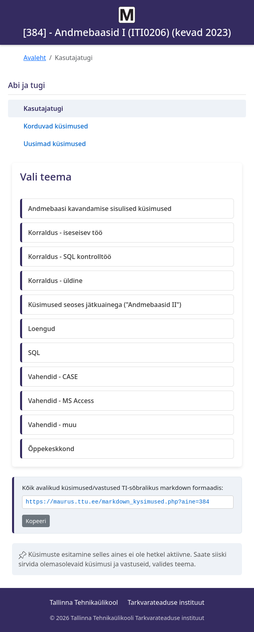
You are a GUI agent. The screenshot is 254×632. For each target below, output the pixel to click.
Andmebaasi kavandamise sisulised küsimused (99, 208)
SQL (34, 352)
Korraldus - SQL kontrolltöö (69, 256)
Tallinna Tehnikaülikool (84, 602)
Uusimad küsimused (54, 143)
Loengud (41, 328)
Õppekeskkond (51, 448)
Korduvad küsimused (55, 126)
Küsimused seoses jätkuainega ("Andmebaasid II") (104, 304)
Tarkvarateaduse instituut (166, 602)
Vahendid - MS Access (61, 400)
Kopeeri (36, 521)
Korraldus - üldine (55, 280)
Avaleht (35, 57)
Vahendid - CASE (53, 376)
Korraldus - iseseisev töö (65, 232)
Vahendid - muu (52, 424)
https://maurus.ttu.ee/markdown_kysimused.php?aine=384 (117, 502)
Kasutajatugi (43, 108)
